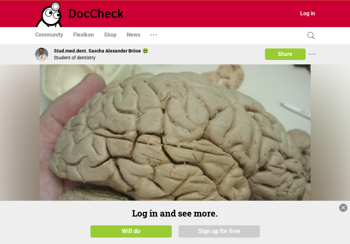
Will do (131, 231)
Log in (307, 13)
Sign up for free (219, 231)
